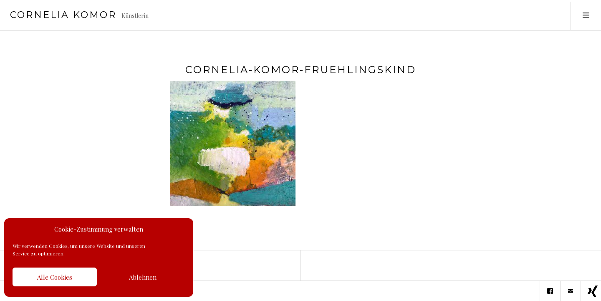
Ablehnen (143, 277)
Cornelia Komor (63, 14)
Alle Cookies (54, 277)
